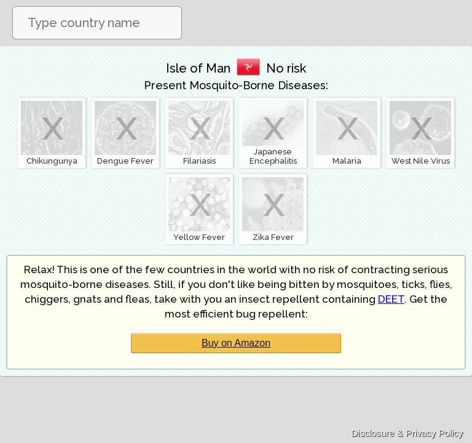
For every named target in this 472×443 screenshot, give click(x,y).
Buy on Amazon (236, 343)
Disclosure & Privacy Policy (407, 433)
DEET (391, 299)
